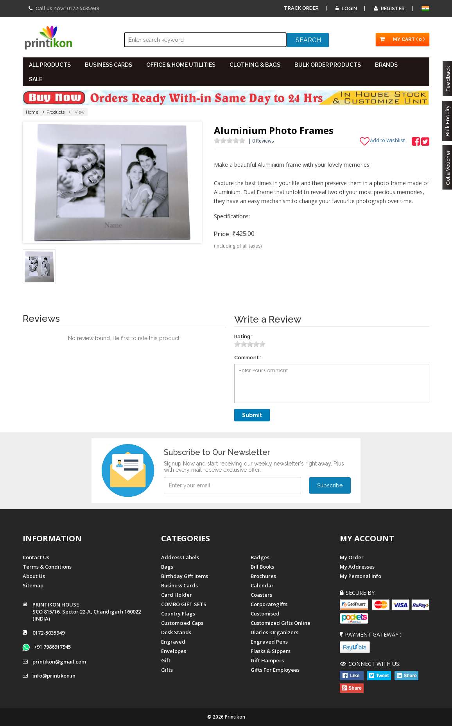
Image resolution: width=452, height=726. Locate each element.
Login (346, 8)
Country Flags (178, 613)
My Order (352, 557)
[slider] (229, 140)
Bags (167, 566)
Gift (165, 660)
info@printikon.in (53, 676)
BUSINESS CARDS (108, 65)
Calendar (262, 585)
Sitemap (33, 585)
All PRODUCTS (50, 65)
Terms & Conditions (47, 566)
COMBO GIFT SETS (183, 604)
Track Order (301, 8)
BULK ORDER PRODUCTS (327, 65)
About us (34, 576)
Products (56, 112)
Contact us (36, 557)
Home (32, 112)
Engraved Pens (269, 641)
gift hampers (267, 660)
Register (389, 8)
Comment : (247, 357)
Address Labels (180, 557)
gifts (167, 669)
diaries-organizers (274, 632)
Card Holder (176, 594)
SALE (35, 79)
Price (221, 234)
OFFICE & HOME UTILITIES (180, 65)
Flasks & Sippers (271, 651)
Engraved (173, 641)
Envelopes (173, 651)
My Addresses (357, 566)
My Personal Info (360, 576)
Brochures (263, 576)
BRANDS (386, 65)
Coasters (261, 594)
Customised (265, 613)
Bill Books (262, 566)
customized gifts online (280, 622)
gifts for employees (275, 669)
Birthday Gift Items (184, 576)
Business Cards (179, 585)
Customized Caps (182, 622)
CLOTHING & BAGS (255, 65)
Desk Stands (176, 632)
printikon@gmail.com (59, 661)
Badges (260, 557)
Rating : (243, 336)
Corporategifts (269, 604)
